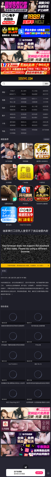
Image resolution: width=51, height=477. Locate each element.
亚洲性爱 (12, 106)
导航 (3, 131)
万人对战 (34, 91)
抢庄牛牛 (45, 94)
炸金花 (24, 94)
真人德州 (23, 91)
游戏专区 (45, 91)
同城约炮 (12, 130)
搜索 (46, 84)
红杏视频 (12, 133)
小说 (3, 123)
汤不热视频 (45, 130)
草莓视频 (34, 130)
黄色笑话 (34, 125)
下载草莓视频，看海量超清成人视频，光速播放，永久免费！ (28, 265)
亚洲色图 (23, 114)
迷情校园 (12, 125)
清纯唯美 (23, 117)
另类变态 (45, 110)
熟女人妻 (12, 102)
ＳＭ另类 (45, 102)
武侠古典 (45, 122)
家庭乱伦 (23, 122)
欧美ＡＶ (34, 99)
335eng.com (25, 79)
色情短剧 (23, 133)
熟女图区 (34, 117)
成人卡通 (34, 106)
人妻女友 (34, 122)
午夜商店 (23, 130)
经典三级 (23, 110)
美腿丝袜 (12, 117)
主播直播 (34, 102)
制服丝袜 (12, 110)
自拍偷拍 (23, 99)
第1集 (4, 271)
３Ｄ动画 (45, 99)
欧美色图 (34, 114)
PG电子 (12, 91)
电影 (3, 108)
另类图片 (45, 117)
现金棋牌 (34, 94)
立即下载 (39, 473)
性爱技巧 (45, 125)
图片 (3, 116)
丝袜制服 (23, 102)
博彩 (3, 92)
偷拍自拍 (23, 106)
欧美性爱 (45, 106)
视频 (3, 100)
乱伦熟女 (34, 110)
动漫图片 (45, 114)
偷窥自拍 (12, 114)
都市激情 (12, 122)
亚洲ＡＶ (12, 99)
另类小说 (23, 125)
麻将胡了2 (13, 94)
